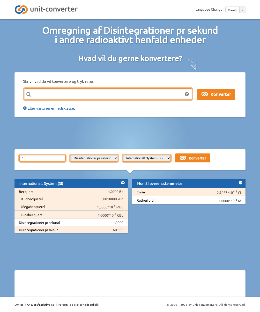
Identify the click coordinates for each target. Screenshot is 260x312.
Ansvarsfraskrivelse (41, 304)
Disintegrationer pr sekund (39, 222)
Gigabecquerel (32, 215)
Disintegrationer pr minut (38, 230)
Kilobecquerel (32, 199)
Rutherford (145, 200)
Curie (141, 192)
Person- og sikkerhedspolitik (78, 304)
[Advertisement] (132, 133)
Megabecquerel (33, 206)
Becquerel (27, 191)
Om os (19, 304)
